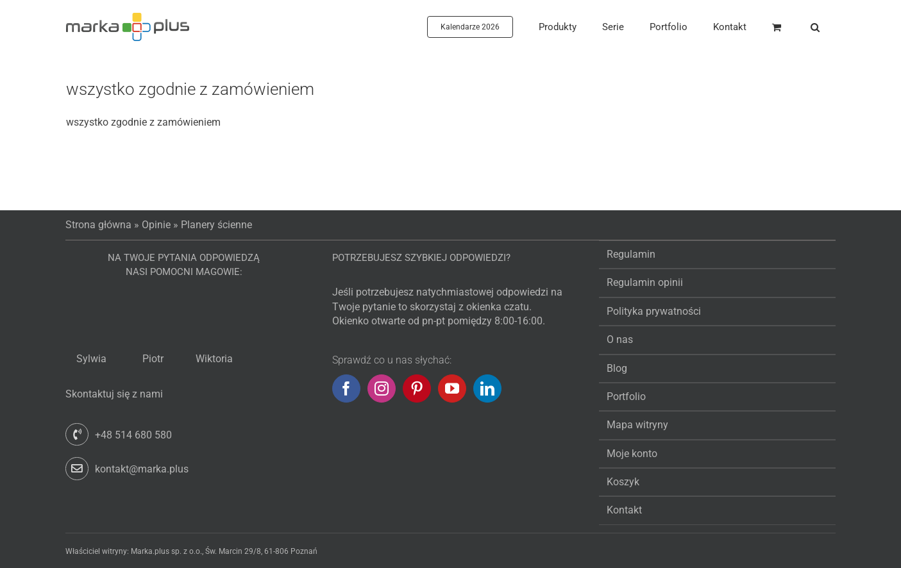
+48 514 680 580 (133, 435)
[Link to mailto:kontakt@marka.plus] (76, 468)
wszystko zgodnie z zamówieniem (190, 89)
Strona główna (98, 225)
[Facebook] (346, 388)
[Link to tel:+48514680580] (76, 434)
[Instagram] (381, 388)
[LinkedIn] (487, 388)
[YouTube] (452, 388)
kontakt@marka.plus (142, 469)
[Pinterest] (417, 388)
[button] (815, 27)
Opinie (156, 225)
